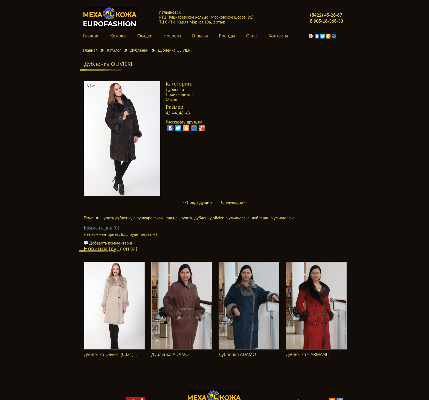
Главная (90, 50)
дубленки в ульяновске (273, 217)
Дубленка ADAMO (170, 354)
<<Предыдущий (197, 202)
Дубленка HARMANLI (307, 354)
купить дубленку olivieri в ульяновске (215, 217)
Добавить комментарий (111, 243)
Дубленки (140, 50)
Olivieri (172, 99)
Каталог (114, 50)
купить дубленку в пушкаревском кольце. (140, 217)
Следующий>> (234, 202)
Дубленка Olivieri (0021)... (110, 354)
